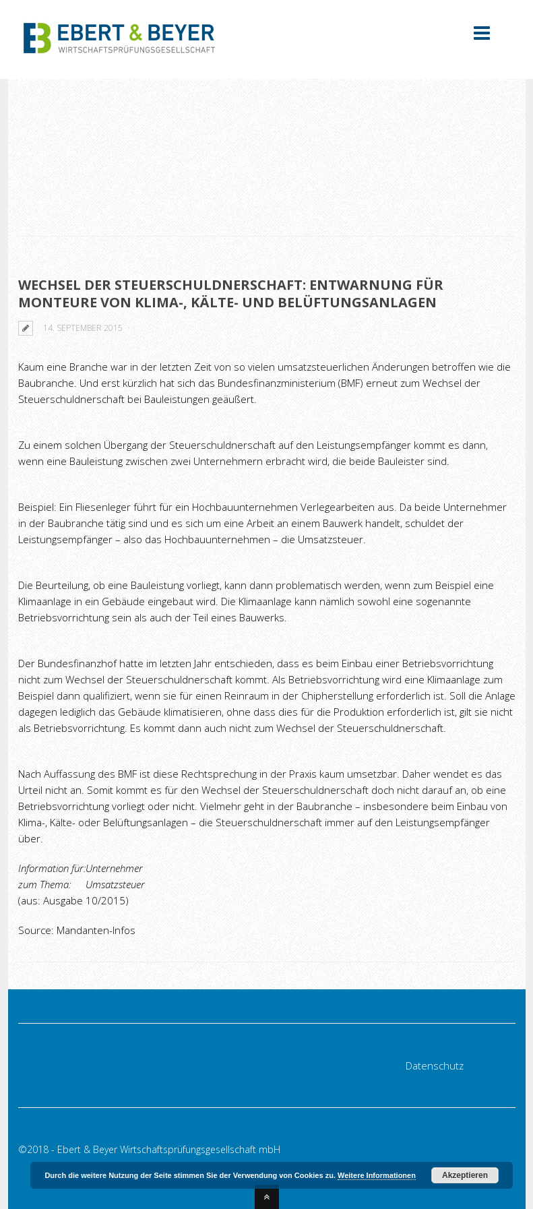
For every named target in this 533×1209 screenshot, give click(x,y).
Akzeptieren (465, 1175)
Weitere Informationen (377, 1175)
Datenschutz (435, 1065)
